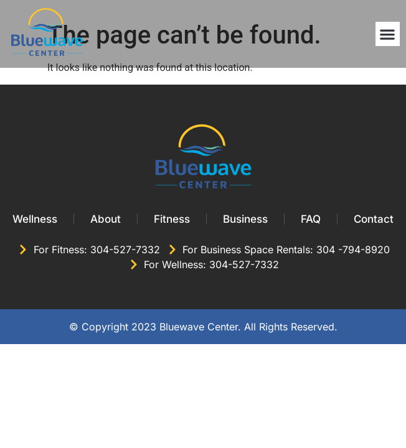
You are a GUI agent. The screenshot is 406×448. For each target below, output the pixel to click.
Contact (374, 219)
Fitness (172, 219)
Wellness (34, 219)
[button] (387, 34)
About (105, 219)
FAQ (311, 219)
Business (245, 219)
